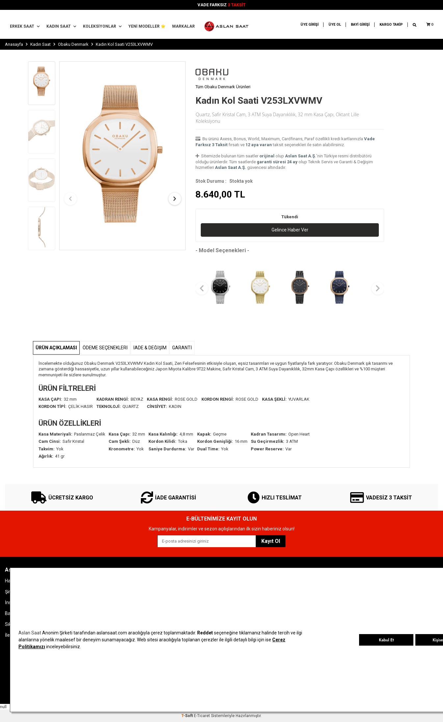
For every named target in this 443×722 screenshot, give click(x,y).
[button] (70, 199)
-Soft (187, 715)
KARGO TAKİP (391, 24)
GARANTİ (182, 347)
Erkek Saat (25, 26)
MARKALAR (183, 26)
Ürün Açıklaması (56, 347)
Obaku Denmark (73, 44)
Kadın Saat (61, 26)
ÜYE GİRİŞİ (309, 24)
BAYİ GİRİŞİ (360, 24)
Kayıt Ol (270, 541)
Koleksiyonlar (102, 26)
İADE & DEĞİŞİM (150, 347)
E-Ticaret (202, 715)
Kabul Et (386, 640)
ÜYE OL (334, 24)
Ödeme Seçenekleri (105, 347)
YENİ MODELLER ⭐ (147, 26)
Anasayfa (14, 44)
